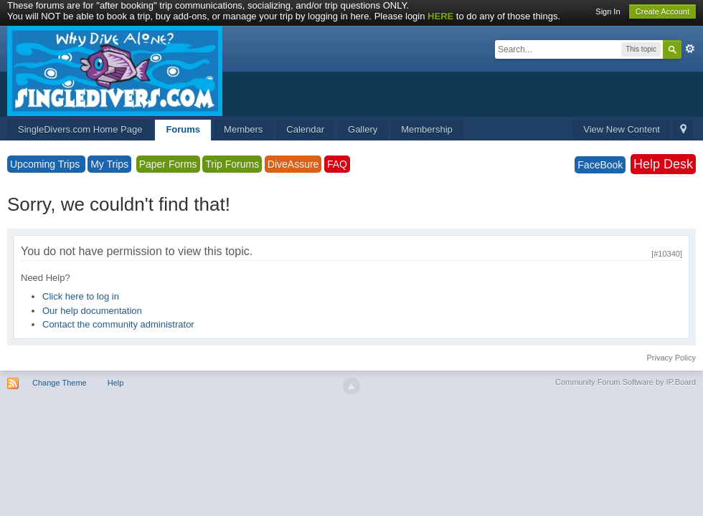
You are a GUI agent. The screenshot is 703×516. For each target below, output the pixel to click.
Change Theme (59, 382)
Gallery (362, 129)
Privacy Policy (671, 357)
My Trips (109, 164)
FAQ (337, 164)
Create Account (662, 11)
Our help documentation (92, 310)
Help (116, 382)
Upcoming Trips (46, 164)
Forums (183, 129)
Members (243, 129)
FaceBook (600, 165)
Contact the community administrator (118, 324)
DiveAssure (293, 164)
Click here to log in (80, 296)
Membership (427, 129)
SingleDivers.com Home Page (80, 129)
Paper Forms (168, 164)
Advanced (690, 48)
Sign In (607, 11)
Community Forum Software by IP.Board (625, 382)
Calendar (305, 129)
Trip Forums (232, 164)
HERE (440, 16)
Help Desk (663, 164)
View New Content (621, 129)
